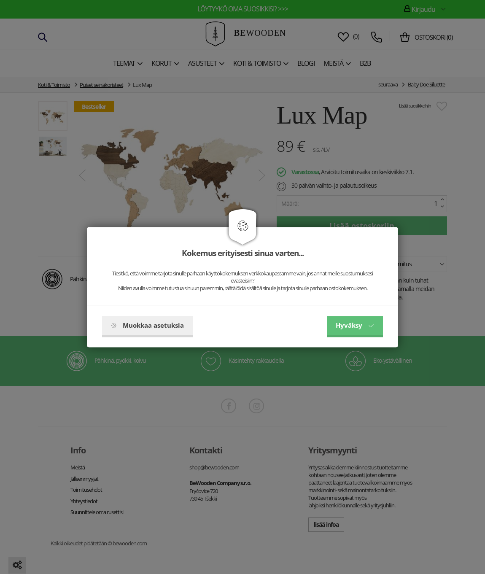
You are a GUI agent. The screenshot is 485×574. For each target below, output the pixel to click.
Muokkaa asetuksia (147, 325)
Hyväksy (355, 325)
